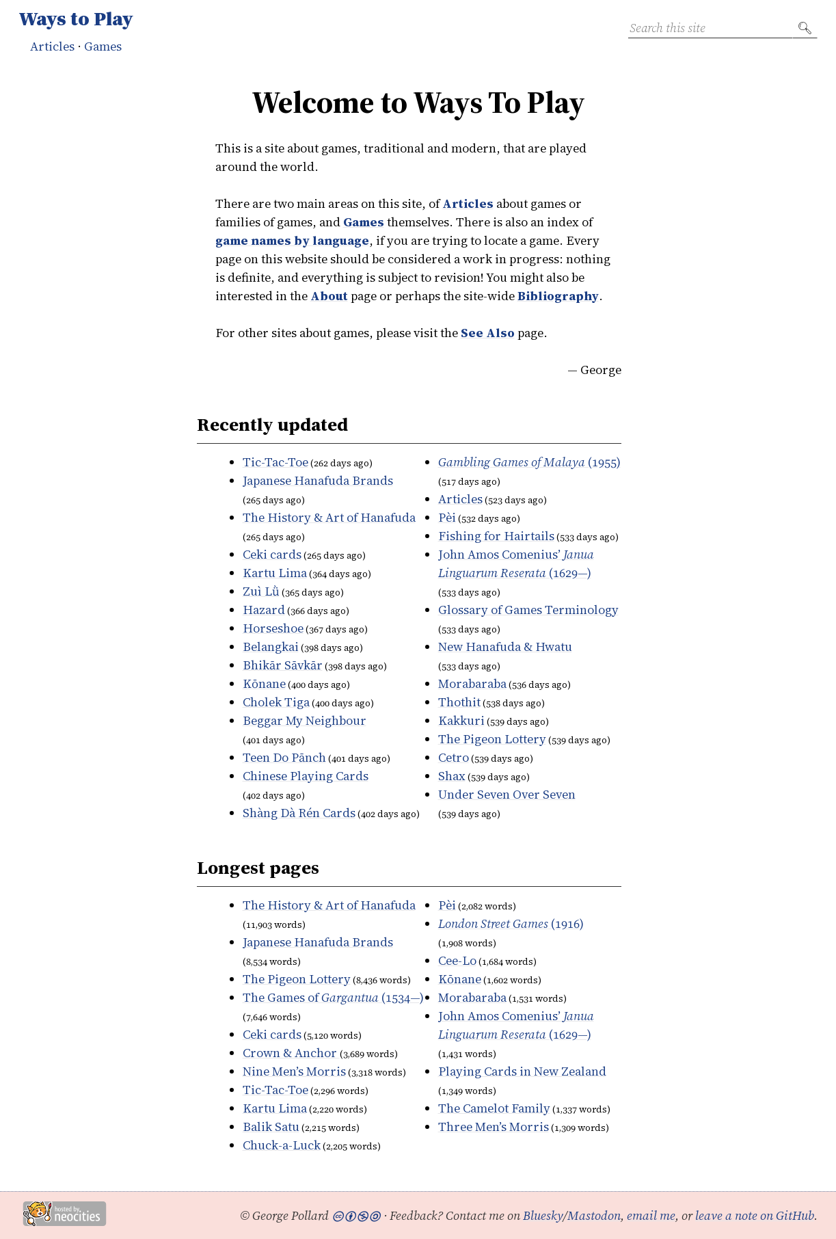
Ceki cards (272, 554)
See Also (488, 332)
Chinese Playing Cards (305, 775)
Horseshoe (273, 628)
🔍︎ (805, 27)
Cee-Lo (457, 960)
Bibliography (558, 295)
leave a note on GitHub (754, 1215)
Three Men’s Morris (493, 1126)
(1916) (511, 923)
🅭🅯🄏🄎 (356, 1215)
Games (103, 46)
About (329, 295)
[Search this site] (710, 28)
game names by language (292, 240)
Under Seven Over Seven (507, 794)
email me (651, 1215)
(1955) (529, 461)
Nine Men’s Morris (294, 1071)
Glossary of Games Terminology (528, 609)
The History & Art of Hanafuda (329, 517)
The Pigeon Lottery (492, 738)
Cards (299, 812)
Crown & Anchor (291, 1052)
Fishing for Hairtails (496, 535)
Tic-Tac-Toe (275, 461)
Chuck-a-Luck (282, 1145)
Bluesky (543, 1215)
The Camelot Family (494, 1108)
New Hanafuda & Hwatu (505, 646)
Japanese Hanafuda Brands (318, 480)
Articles (52, 46)
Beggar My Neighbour (304, 720)
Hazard (264, 609)
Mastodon (594, 1215)
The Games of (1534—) (333, 997)
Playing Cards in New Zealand (522, 1071)
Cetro (453, 757)
